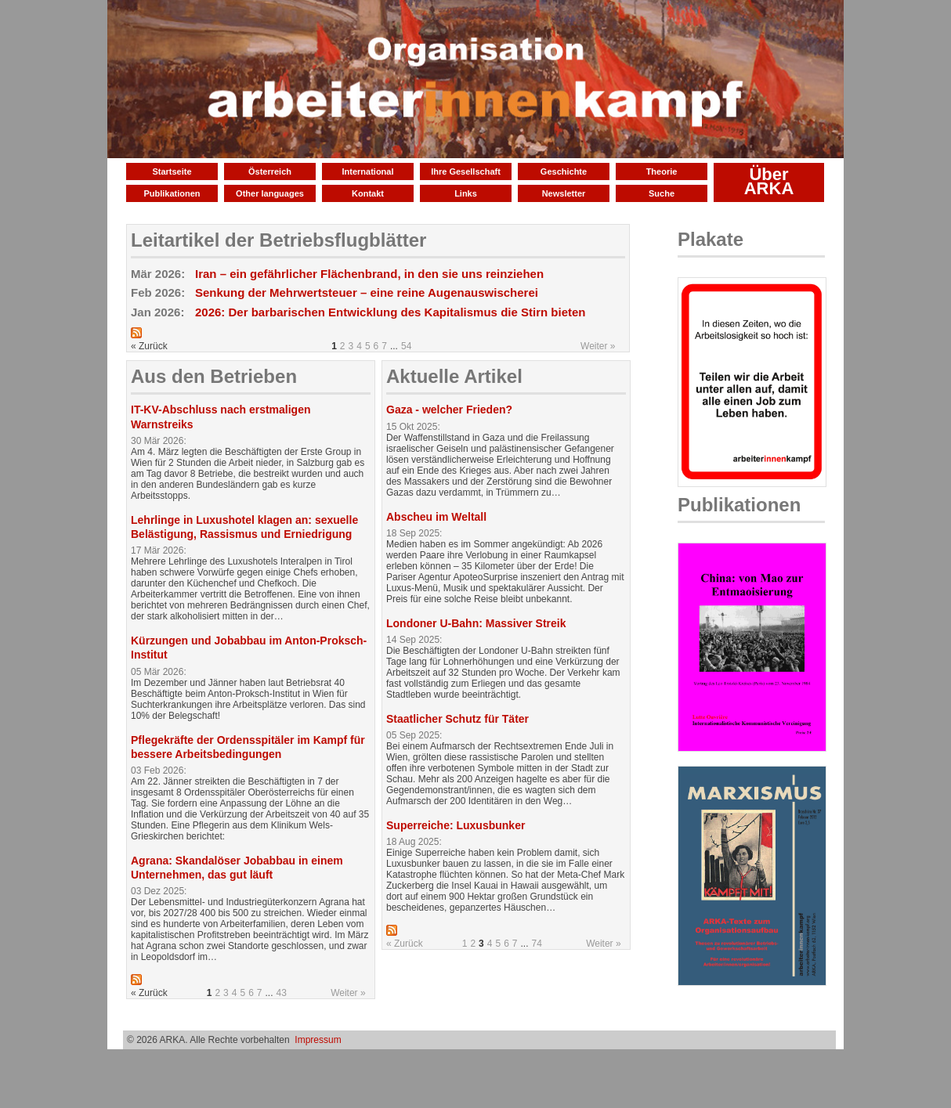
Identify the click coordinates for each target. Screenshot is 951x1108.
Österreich (269, 171)
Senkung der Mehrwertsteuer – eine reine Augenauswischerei (366, 292)
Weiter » (597, 346)
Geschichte (564, 171)
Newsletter (564, 193)
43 (282, 992)
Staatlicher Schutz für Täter (457, 719)
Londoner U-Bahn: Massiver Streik (476, 623)
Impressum (318, 1039)
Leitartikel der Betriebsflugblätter (278, 240)
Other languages (270, 193)
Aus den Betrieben (214, 376)
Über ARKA (769, 181)
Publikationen (171, 193)
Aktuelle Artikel (454, 376)
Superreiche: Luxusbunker (455, 825)
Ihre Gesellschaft (466, 171)
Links (465, 193)
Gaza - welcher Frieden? (449, 409)
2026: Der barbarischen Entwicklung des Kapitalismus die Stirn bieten (390, 312)
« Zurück (404, 943)
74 (537, 943)
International (367, 171)
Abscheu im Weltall (436, 517)
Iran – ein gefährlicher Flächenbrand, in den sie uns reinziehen (369, 273)
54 (406, 346)
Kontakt (368, 193)
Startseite (171, 171)
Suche (661, 193)
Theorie (662, 171)
